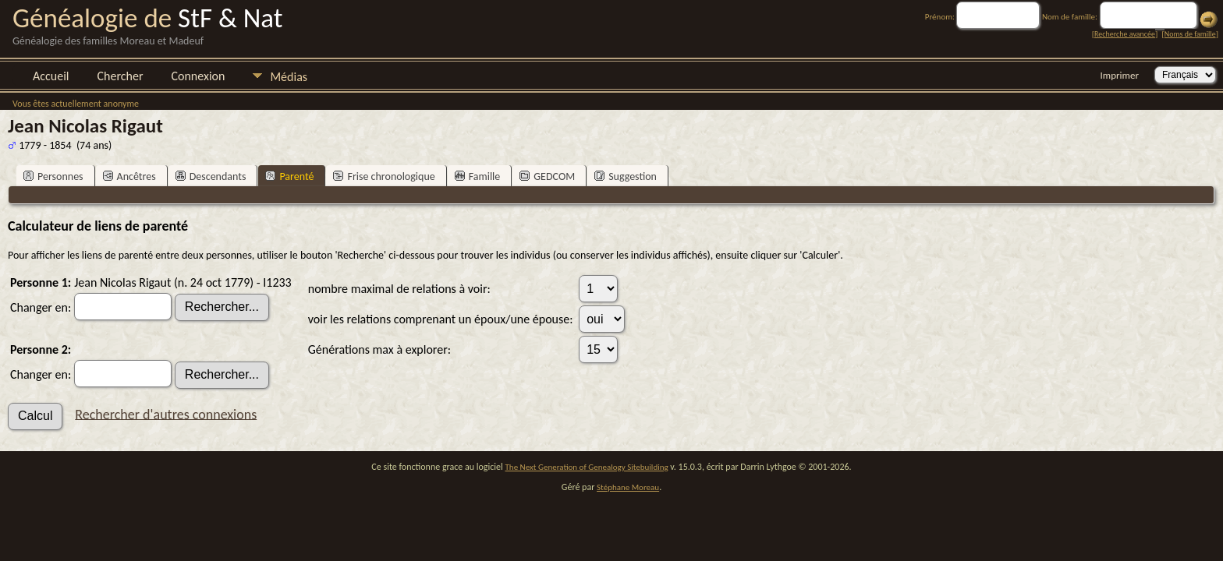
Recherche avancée (1124, 34)
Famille (478, 176)
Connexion (198, 76)
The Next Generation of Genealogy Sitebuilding (586, 467)
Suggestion (625, 176)
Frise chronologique (383, 176)
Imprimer (1120, 75)
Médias (288, 76)
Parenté (289, 176)
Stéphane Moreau (628, 487)
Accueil (51, 76)
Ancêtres (129, 176)
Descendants (210, 176)
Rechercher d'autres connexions (166, 413)
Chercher (120, 76)
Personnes (53, 176)
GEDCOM (547, 176)
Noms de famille (1190, 34)
